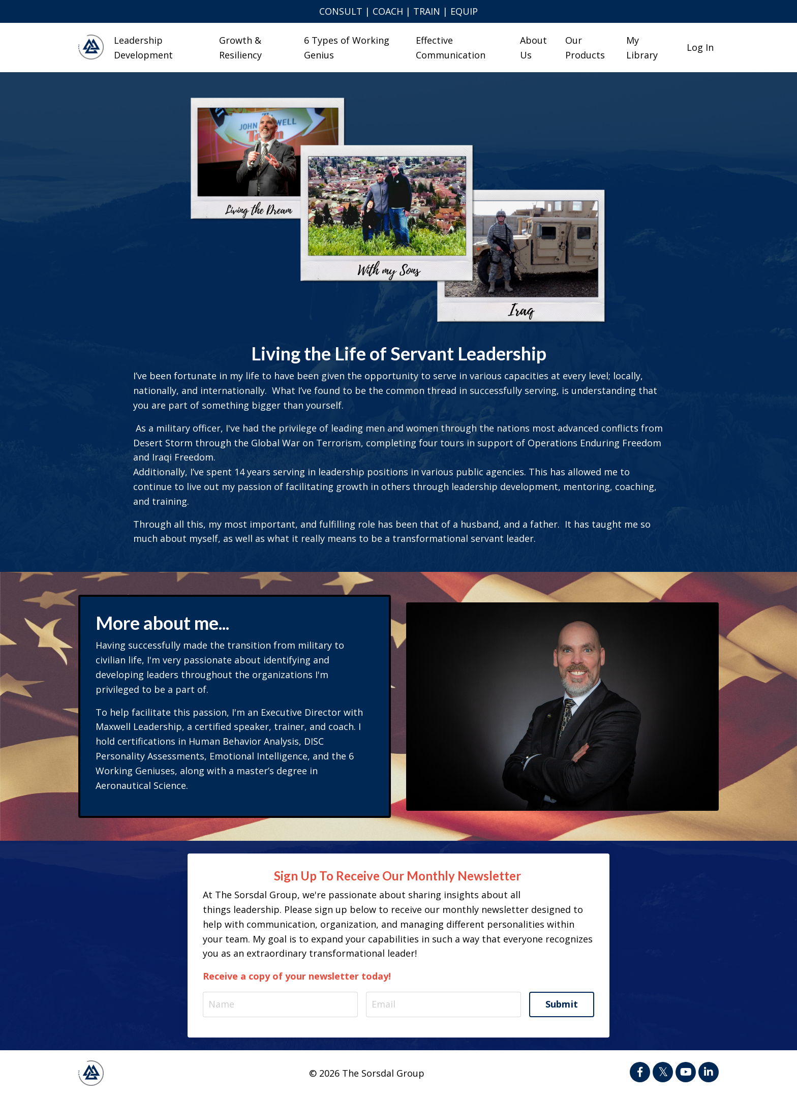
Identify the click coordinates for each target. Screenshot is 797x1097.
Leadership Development (143, 47)
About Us (533, 47)
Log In (700, 47)
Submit (561, 1004)
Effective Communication (450, 47)
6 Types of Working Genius (346, 47)
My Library (642, 47)
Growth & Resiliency (240, 47)
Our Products (585, 47)
